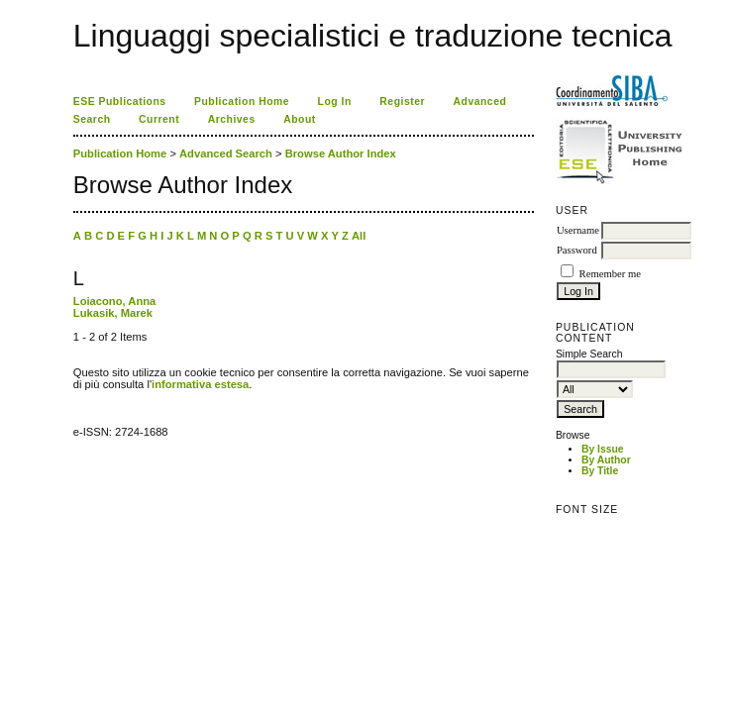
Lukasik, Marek (113, 313)
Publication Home (241, 101)
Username (578, 230)
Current (159, 119)
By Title (599, 470)
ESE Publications (119, 101)
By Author (606, 460)
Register (402, 101)
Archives (232, 119)
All (359, 236)
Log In (335, 101)
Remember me (610, 273)
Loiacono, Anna (115, 301)
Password (577, 250)
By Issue (602, 449)
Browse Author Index (340, 153)
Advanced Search (225, 153)
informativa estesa (200, 384)
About (299, 119)
